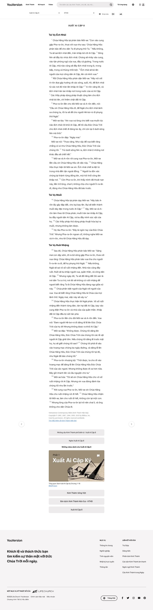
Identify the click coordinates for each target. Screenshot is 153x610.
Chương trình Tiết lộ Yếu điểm (18, 599)
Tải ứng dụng (122, 4)
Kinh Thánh (30, 4)
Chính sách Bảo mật (38, 597)
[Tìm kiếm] (82, 4)
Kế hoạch (41, 4)
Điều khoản (51, 597)
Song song (103, 14)
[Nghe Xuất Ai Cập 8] (113, 14)
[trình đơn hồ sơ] (141, 4)
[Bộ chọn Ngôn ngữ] (133, 4)
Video (51, 4)
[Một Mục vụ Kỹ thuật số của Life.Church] (76, 590)
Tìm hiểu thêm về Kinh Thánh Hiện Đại (63, 421)
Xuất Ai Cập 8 (44, 13)
